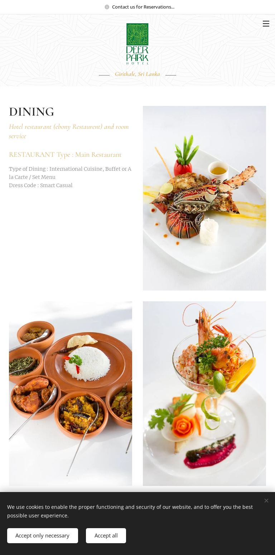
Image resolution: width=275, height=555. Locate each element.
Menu (266, 23)
